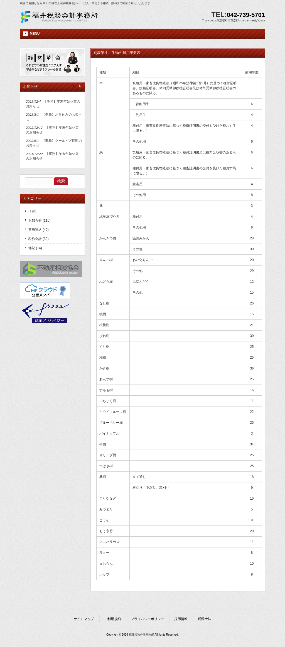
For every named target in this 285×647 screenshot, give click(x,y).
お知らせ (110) (39, 220)
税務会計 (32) (38, 239)
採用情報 (181, 619)
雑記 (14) (35, 248)
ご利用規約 (112, 619)
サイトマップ (84, 619)
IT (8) (32, 211)
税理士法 (204, 619)
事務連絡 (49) (38, 230)
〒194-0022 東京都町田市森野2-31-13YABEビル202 (233, 20)
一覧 (79, 86)
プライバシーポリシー (147, 619)
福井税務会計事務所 (141, 634)
